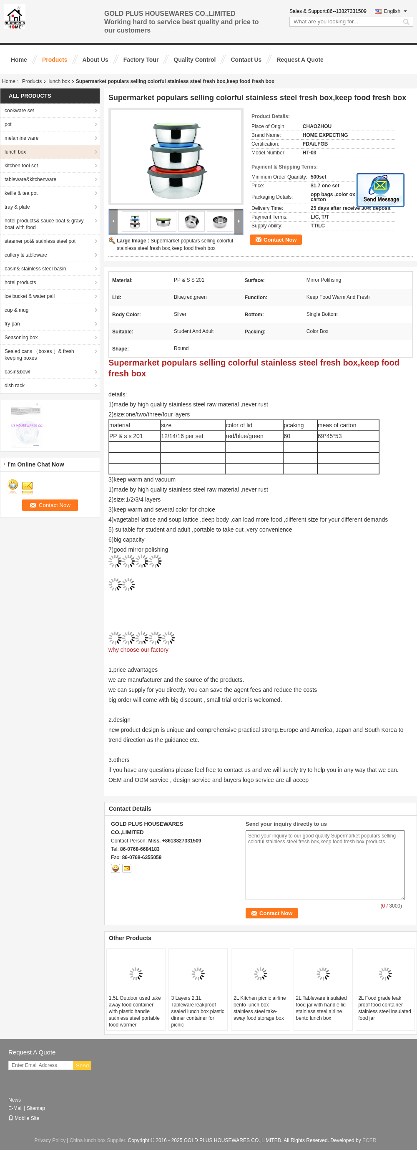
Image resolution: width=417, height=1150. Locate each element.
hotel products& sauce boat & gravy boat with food (44, 224)
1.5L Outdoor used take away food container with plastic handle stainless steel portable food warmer (135, 1011)
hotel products (20, 282)
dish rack (15, 385)
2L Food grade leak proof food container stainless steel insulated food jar (384, 1008)
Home (19, 59)
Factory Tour (141, 59)
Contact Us (246, 59)
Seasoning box (21, 337)
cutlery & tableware (26, 255)
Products (55, 59)
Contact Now (280, 240)
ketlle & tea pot (21, 193)
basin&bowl (17, 372)
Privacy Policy (50, 1140)
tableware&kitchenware (30, 179)
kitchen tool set (21, 166)
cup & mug (16, 310)
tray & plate (17, 207)
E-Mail (15, 1108)
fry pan (12, 324)
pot (8, 124)
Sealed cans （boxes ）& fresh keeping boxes (39, 354)
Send (82, 1065)
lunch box (59, 81)
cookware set (19, 110)
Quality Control (194, 59)
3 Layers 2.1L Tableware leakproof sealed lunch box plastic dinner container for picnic (197, 1011)
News (14, 1100)
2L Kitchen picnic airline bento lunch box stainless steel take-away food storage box (260, 1008)
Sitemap (36, 1108)
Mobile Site (23, 1118)
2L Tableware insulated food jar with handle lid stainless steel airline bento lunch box (321, 1008)
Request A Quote (300, 59)
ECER (369, 1140)
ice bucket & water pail (30, 296)
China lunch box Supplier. (99, 1140)
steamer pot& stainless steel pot (40, 241)
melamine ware (21, 138)
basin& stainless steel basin (35, 269)
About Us (95, 59)
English (395, 11)
